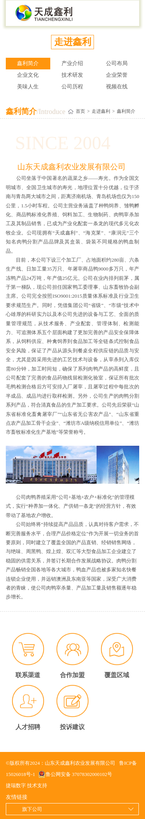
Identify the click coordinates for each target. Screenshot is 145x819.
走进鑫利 (101, 111)
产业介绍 (72, 63)
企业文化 (28, 75)
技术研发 (72, 75)
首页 (80, 111)
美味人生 (28, 87)
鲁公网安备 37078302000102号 (75, 774)
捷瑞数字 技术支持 (26, 785)
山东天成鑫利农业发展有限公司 (44, 13)
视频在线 (117, 87)
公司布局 (117, 63)
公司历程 (72, 87)
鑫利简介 (28, 63)
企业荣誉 (117, 75)
